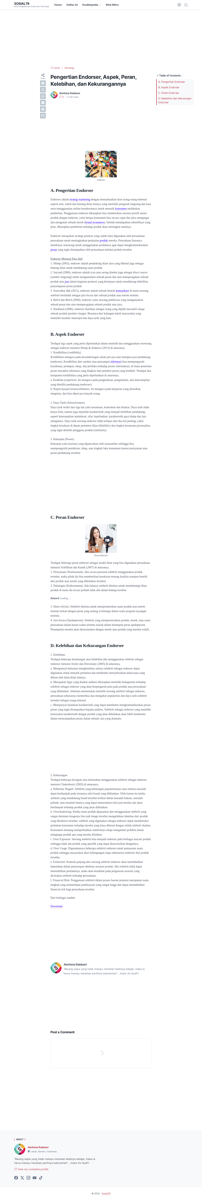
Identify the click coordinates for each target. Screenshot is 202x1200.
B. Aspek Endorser (168, 87)
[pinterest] (43, 109)
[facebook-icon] (16, 1178)
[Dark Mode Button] (179, 5)
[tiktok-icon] (41, 1178)
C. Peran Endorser (168, 92)
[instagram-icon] (28, 1178)
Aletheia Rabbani (38, 1147)
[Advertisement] (101, 38)
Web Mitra (112, 4)
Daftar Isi (72, 4)
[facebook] (43, 83)
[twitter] (43, 90)
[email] (43, 115)
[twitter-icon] (22, 1178)
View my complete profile (31, 1169)
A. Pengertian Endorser (171, 81)
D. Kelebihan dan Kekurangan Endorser (174, 100)
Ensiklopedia (90, 4)
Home (58, 4)
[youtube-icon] (34, 1178)
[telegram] (43, 102)
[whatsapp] (43, 96)
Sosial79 (21, 4)
